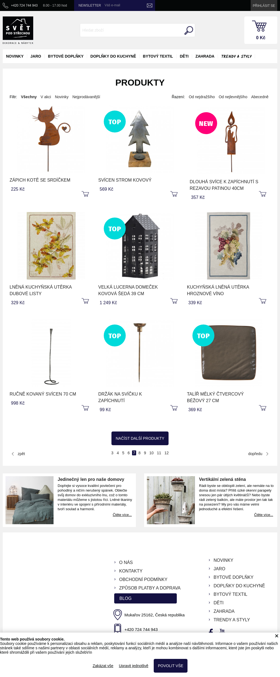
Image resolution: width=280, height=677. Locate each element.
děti (184, 56)
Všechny (29, 97)
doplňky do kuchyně (113, 56)
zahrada (204, 56)
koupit (86, 194)
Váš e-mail (112, 5)
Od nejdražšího (202, 97)
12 (166, 453)
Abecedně (259, 97)
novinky (15, 56)
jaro (35, 56)
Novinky (62, 97)
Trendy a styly (236, 57)
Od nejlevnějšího (233, 97)
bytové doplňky (66, 56)
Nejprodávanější (86, 97)
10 (151, 453)
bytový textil (158, 56)
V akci (46, 97)
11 (159, 453)
